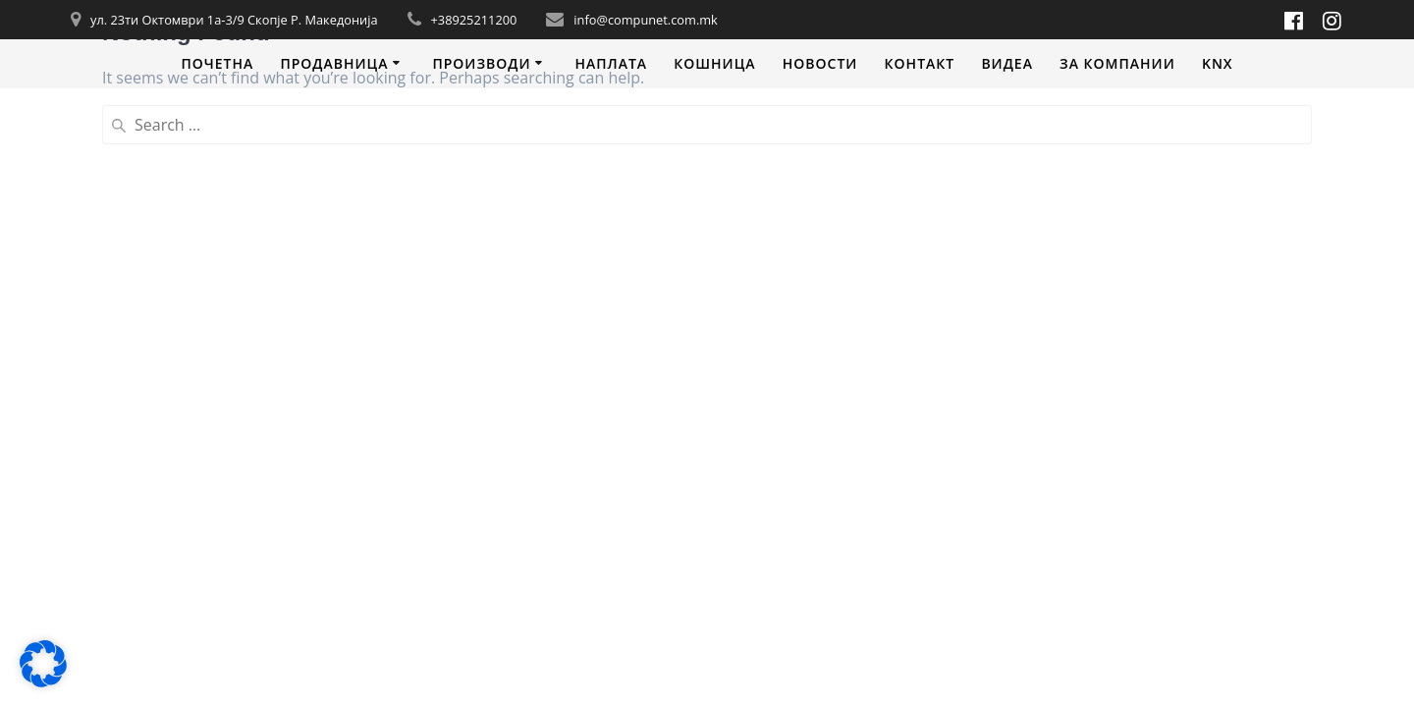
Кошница (714, 63)
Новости (820, 63)
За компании (1117, 63)
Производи (481, 63)
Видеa (1007, 63)
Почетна (217, 63)
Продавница (334, 63)
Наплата (610, 63)
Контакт (920, 63)
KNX (1217, 63)
